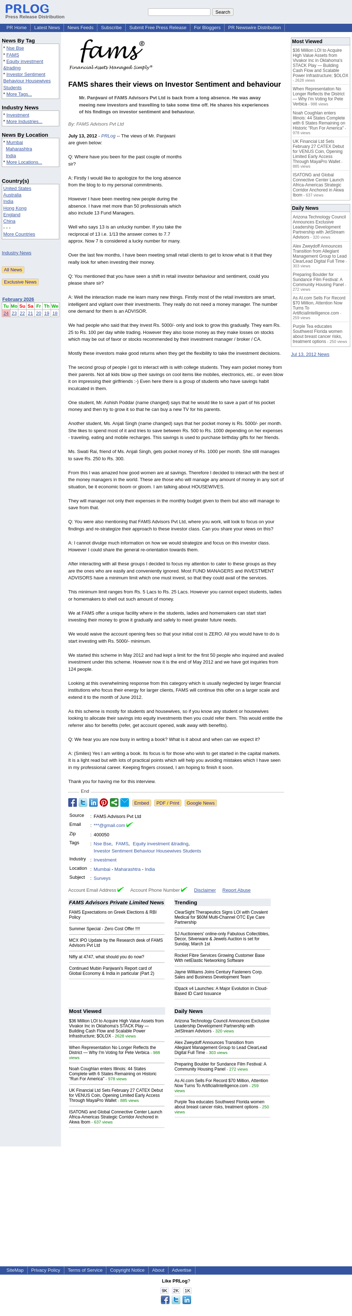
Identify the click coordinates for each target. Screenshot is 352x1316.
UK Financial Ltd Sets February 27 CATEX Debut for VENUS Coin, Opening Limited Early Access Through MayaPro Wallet (116, 1095)
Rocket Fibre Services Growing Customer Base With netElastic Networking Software (220, 958)
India (11, 155)
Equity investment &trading (161, 843)
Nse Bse (15, 48)
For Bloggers (207, 27)
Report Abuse (236, 890)
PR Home (16, 27)
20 (38, 313)
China (9, 221)
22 (22, 313)
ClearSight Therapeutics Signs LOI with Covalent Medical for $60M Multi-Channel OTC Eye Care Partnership (221, 917)
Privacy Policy (45, 1270)
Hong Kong (15, 208)
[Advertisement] (235, 185)
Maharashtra (19, 149)
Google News (201, 803)
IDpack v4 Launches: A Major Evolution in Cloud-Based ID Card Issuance (221, 991)
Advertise (181, 1270)
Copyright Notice (127, 1270)
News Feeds (80, 27)
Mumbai (14, 142)
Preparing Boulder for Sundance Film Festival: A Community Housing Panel (220, 1067)
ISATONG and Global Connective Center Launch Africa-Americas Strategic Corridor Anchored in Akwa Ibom (115, 1117)
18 (54, 313)
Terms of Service (85, 1270)
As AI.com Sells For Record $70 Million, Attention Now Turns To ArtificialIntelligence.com (221, 1083)
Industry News (16, 252)
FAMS (12, 55)
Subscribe (111, 27)
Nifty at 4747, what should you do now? (106, 956)
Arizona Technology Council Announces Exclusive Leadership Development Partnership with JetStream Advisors (222, 1026)
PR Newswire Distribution (254, 27)
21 (30, 313)
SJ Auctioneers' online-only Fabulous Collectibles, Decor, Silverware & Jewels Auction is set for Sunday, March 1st (222, 938)
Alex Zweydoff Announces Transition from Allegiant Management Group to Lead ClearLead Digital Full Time (221, 1047)
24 (6, 313)
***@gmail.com (109, 825)
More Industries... (24, 121)
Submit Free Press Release (157, 27)
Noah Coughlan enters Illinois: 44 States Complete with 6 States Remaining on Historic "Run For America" (113, 1073)
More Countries (19, 234)
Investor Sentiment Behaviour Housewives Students (27, 81)
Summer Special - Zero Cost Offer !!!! (104, 928)
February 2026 (18, 299)
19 (46, 313)
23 (14, 313)
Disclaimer (205, 890)
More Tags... (19, 94)
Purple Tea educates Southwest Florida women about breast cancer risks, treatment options (220, 1104)
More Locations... (24, 162)
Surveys (102, 878)
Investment (17, 115)
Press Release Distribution (35, 14)
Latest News (47, 27)
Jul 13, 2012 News (310, 354)
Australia (12, 195)
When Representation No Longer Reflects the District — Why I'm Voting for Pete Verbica (112, 1050)
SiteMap (15, 1270)
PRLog (108, 136)
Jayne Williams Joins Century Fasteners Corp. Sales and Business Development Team (219, 974)
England (11, 214)
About (158, 1270)
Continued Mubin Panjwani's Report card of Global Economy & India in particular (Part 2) (111, 971)
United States (17, 188)
